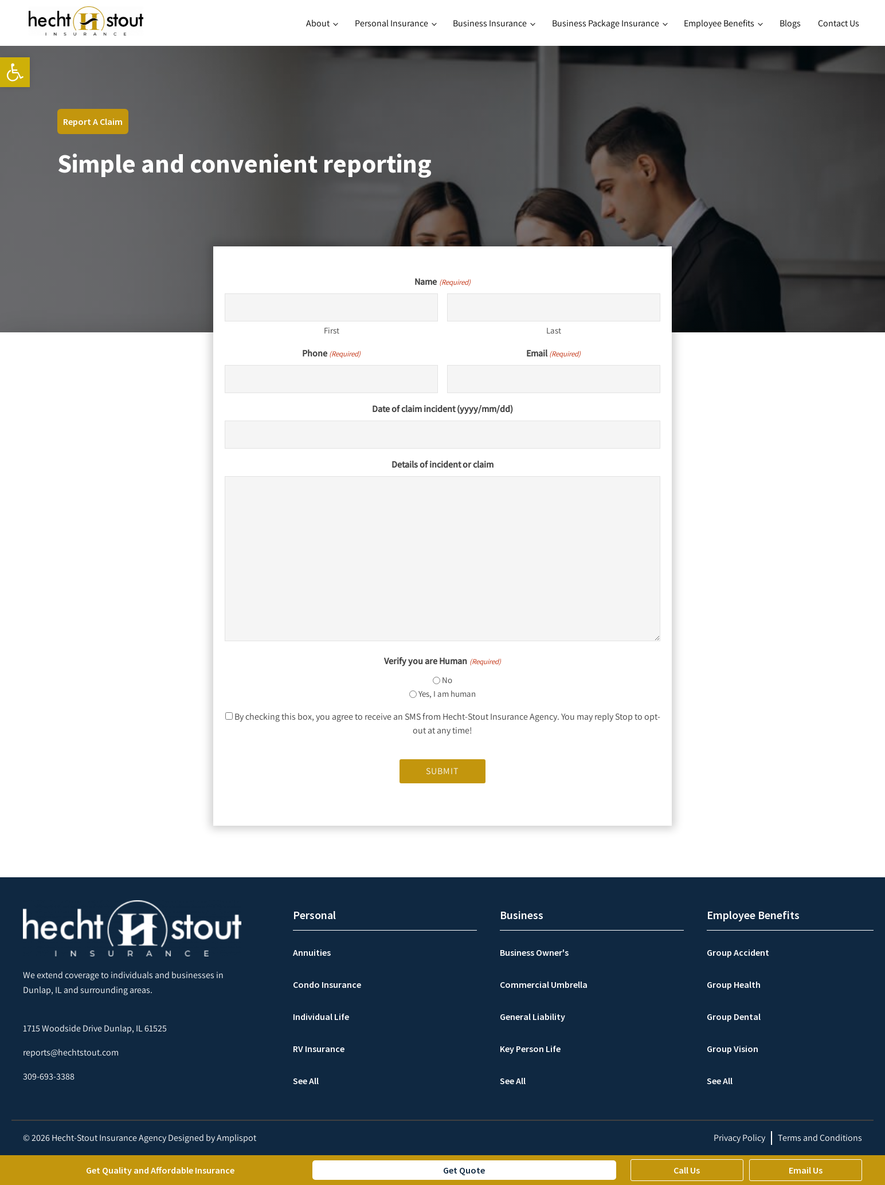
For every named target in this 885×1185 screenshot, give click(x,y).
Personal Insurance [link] (391, 23)
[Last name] (553, 307)
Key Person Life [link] (530, 1048)
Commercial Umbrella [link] (544, 984)
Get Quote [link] (464, 1170)
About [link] (318, 23)
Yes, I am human (447, 693)
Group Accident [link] (738, 952)
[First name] (331, 307)
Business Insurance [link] (490, 23)
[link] (15, 72)
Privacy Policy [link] (739, 1138)
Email (553, 353)
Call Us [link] (686, 1170)
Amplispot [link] (236, 1138)
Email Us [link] (806, 1170)
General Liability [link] (532, 1016)
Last (553, 330)
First (331, 330)
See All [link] (306, 1080)
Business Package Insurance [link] (605, 23)
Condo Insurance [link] (327, 984)
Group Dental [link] (734, 1016)
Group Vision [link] (732, 1048)
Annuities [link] (312, 952)
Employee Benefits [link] (719, 23)
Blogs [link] (790, 23)
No (447, 679)
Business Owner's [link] (534, 952)
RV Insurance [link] (318, 1048)
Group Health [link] (734, 984)
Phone (331, 353)
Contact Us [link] (838, 23)
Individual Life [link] (321, 1016)
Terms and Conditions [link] (820, 1138)
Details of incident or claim (442, 464)
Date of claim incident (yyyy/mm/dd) (442, 409)
